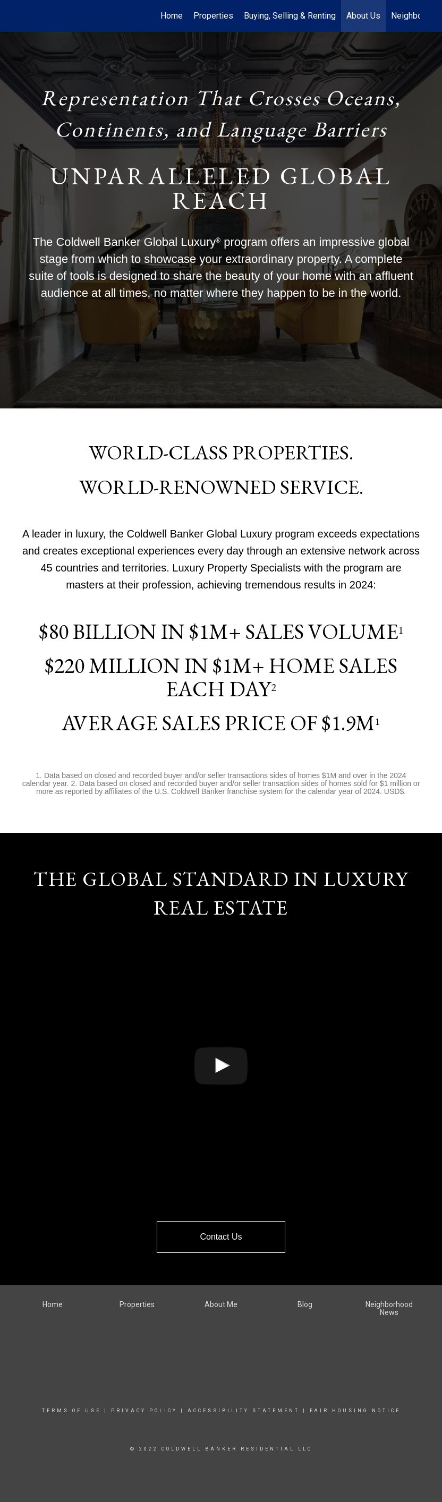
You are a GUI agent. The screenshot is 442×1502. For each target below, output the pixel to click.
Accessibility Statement (244, 1410)
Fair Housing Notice (355, 1410)
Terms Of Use (71, 1410)
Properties (213, 16)
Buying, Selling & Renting (290, 16)
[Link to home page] (27, 16)
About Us (363, 16)
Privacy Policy (144, 1410)
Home (171, 16)
